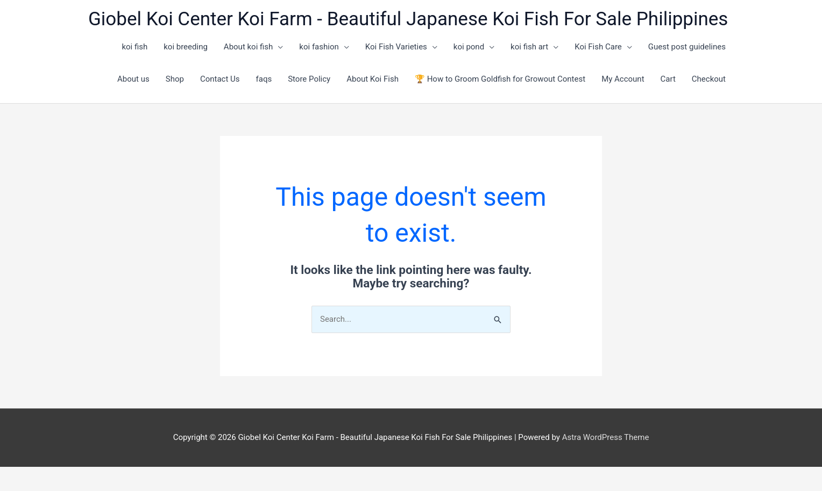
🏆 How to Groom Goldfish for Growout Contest (500, 79)
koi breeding (186, 47)
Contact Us (220, 79)
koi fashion (318, 47)
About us (133, 79)
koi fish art (529, 47)
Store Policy (309, 79)
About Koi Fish (372, 79)
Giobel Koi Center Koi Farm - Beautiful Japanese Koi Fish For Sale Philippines (408, 19)
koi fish (134, 47)
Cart (668, 79)
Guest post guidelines (687, 47)
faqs (264, 79)
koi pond (468, 47)
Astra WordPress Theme (605, 437)
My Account (622, 79)
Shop (175, 79)
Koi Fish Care (598, 47)
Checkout (709, 79)
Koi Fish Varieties (396, 47)
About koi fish (248, 47)
